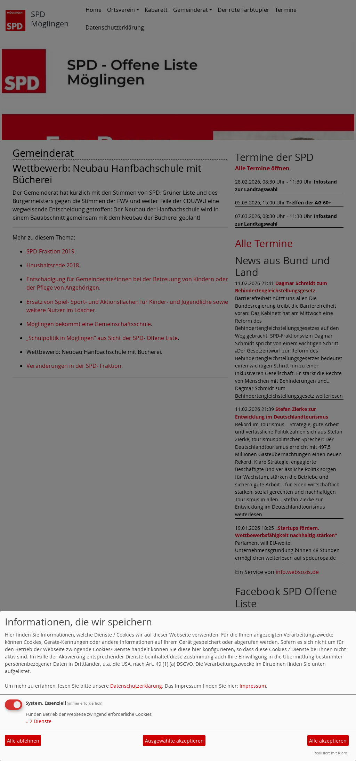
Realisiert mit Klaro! (331, 752)
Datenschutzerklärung (136, 685)
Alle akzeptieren (328, 740)
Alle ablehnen (23, 740)
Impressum (253, 685)
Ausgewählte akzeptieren (174, 740)
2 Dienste (38, 721)
